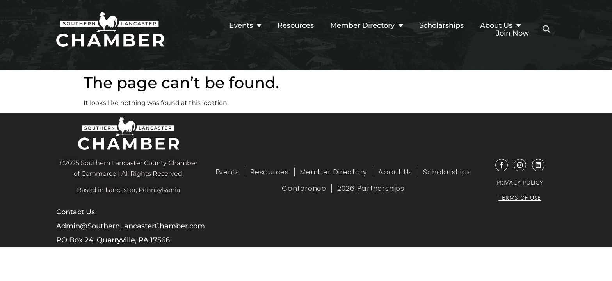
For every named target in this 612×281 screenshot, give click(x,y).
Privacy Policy (519, 182)
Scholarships (441, 25)
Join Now (512, 33)
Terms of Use (519, 198)
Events (245, 25)
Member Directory (366, 25)
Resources (296, 25)
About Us (500, 25)
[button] (546, 29)
